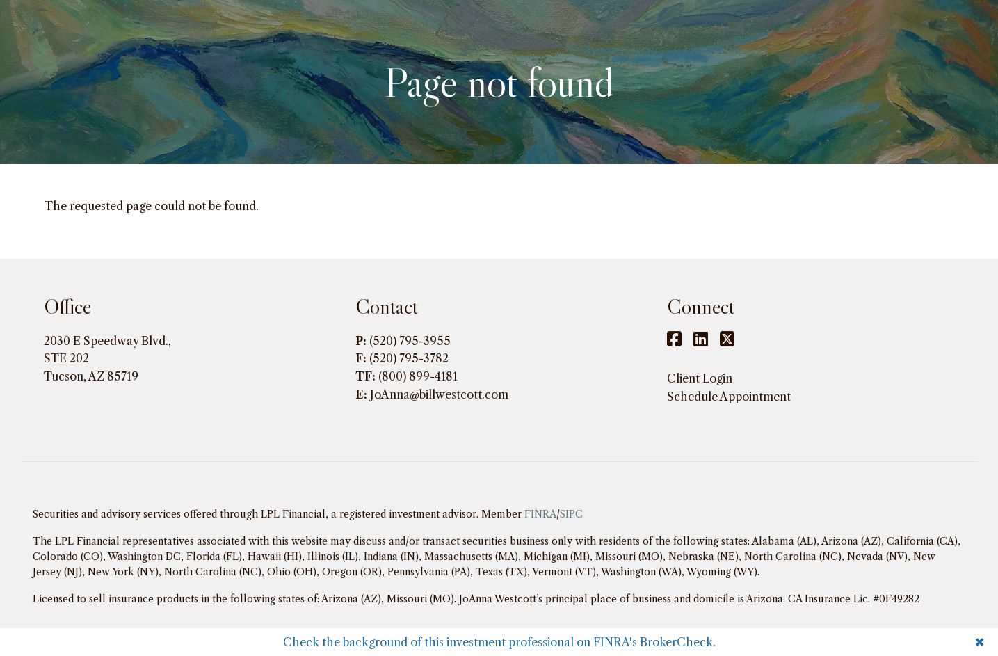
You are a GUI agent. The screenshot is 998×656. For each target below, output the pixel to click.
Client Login (699, 378)
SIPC (571, 514)
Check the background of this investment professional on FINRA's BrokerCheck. (499, 642)
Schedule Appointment (729, 396)
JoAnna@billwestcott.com (439, 394)
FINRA (540, 514)
